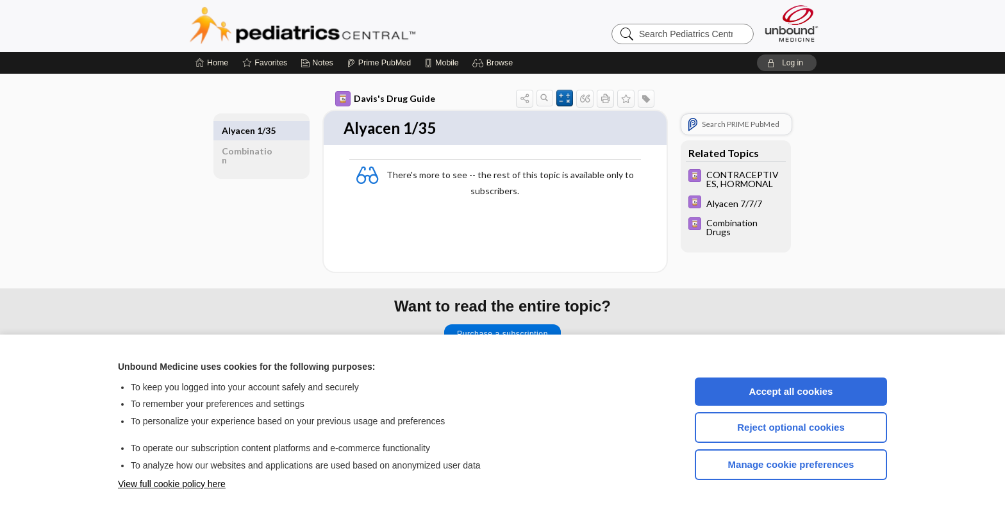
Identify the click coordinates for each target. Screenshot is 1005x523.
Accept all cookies (791, 391)
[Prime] (379, 63)
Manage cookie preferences (791, 464)
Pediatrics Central (348, 25)
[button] (494, 63)
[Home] (211, 63)
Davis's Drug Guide (385, 98)
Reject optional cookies (791, 427)
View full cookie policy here (172, 484)
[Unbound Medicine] (791, 23)
